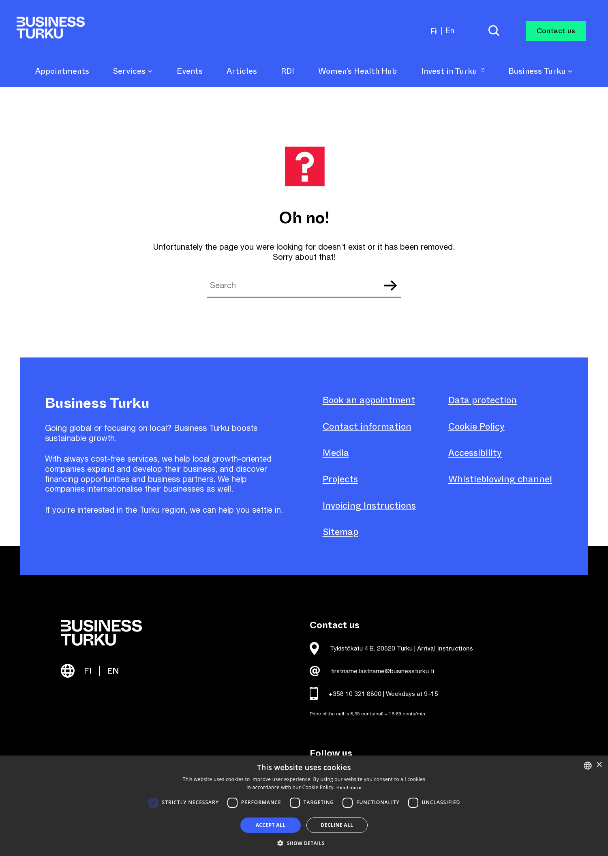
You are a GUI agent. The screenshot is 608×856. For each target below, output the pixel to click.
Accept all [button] (271, 825)
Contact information (367, 426)
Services (132, 71)
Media (336, 453)
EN (113, 671)
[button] (304, 842)
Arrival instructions (445, 648)
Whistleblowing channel (500, 479)
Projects (340, 479)
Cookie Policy (476, 426)
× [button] (599, 765)
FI (88, 671)
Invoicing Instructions (369, 505)
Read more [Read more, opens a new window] (349, 787)
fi (433, 30)
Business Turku (540, 71)
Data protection (482, 400)
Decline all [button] (337, 825)
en (450, 30)
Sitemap (340, 532)
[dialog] (304, 805)
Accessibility (475, 453)
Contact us (556, 31)
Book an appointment (369, 400)
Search (390, 286)
